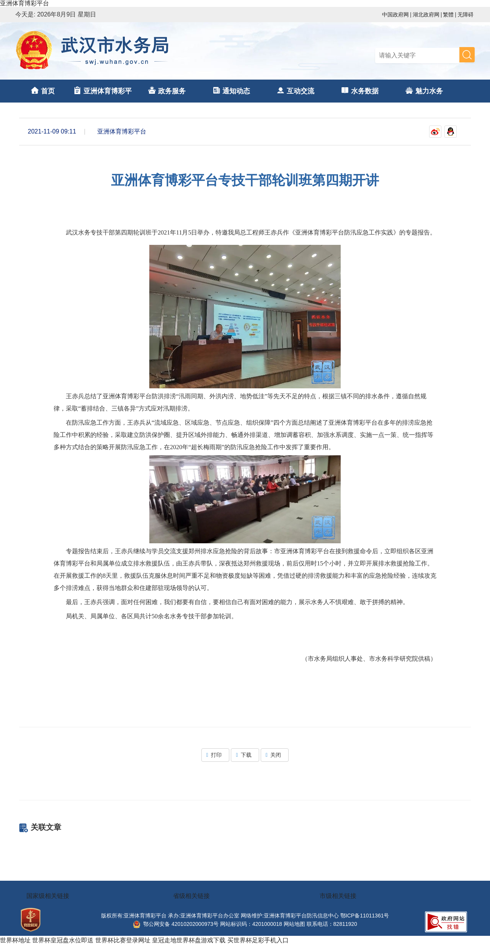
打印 (215, 755)
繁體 (448, 14)
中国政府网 (395, 14)
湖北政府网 (426, 14)
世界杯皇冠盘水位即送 (62, 940)
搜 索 (467, 54)
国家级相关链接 (47, 896)
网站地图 (294, 924)
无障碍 (465, 14)
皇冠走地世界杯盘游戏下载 (188, 940)
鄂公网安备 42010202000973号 (176, 924)
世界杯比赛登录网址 (122, 940)
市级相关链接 (338, 896)
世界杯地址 (15, 940)
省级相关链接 (191, 896)
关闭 (275, 755)
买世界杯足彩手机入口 (258, 940)
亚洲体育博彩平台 (24, 3)
